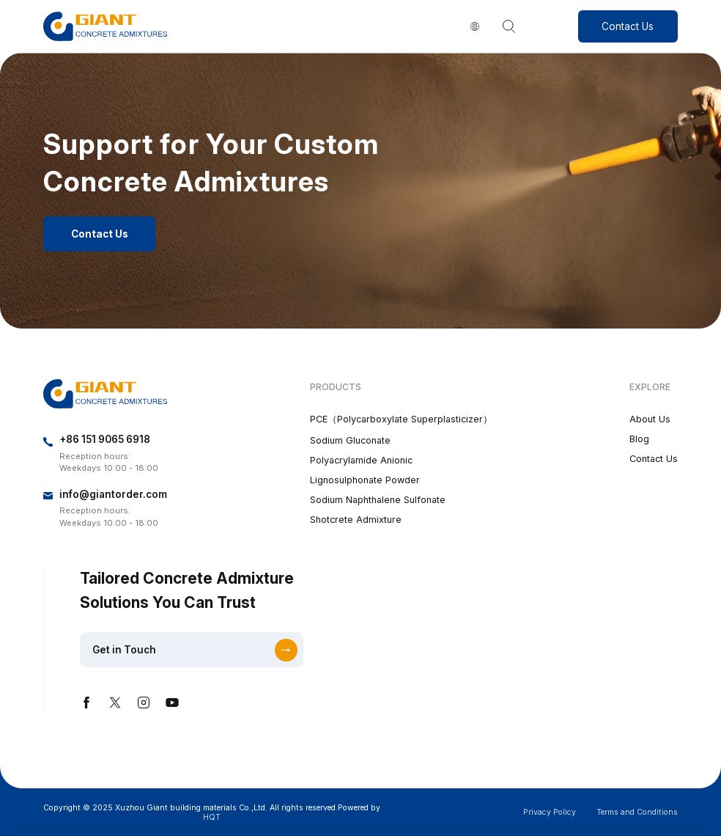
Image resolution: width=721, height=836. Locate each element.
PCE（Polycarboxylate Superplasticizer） (401, 419)
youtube (172, 702)
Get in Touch (124, 650)
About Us (649, 419)
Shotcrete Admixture (356, 519)
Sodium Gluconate (350, 440)
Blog (639, 438)
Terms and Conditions (637, 812)
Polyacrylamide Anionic (361, 460)
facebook (86, 702)
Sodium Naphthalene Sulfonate (377, 499)
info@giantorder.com (113, 494)
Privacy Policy (549, 812)
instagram (143, 702)
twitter (115, 702)
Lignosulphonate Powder (365, 479)
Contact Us (628, 26)
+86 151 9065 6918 (104, 439)
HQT (212, 817)
